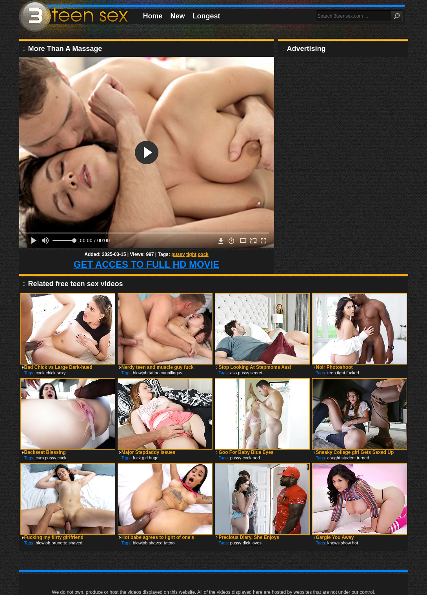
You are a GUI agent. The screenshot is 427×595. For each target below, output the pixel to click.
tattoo (154, 372)
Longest (206, 16)
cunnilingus (171, 372)
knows (333, 543)
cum (40, 457)
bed (256, 457)
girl (145, 457)
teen (331, 372)
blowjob (140, 372)
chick (51, 372)
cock (203, 254)
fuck (137, 457)
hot (355, 543)
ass (233, 372)
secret (256, 372)
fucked (352, 372)
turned (363, 457)
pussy (178, 254)
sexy (61, 372)
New (178, 16)
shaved (75, 543)
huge (153, 457)
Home (153, 16)
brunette (59, 543)
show (346, 543)
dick (247, 543)
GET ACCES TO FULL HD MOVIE (147, 264)
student (349, 457)
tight (191, 254)
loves (256, 543)
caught (333, 457)
